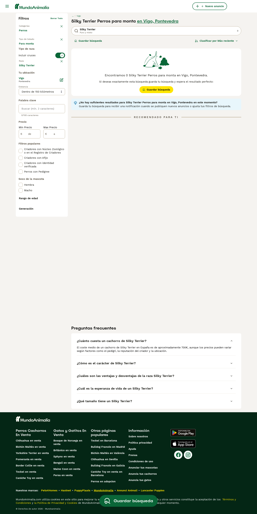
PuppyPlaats (82, 490)
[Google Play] (183, 433)
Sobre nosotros (138, 436)
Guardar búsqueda (88, 40)
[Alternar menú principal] (7, 6)
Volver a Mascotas (28, 25)
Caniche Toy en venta (29, 478)
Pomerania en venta (28, 459)
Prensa (132, 455)
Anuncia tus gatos (139, 480)
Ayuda (132, 448)
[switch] (42, 68)
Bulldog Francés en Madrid (108, 446)
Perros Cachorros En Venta (31, 433)
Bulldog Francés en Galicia (108, 465)
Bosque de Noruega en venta (67, 442)
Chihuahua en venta (28, 440)
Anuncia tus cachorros (142, 473)
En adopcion (48, 47)
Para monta (29, 55)
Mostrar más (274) (33, 147)
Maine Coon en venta (66, 469)
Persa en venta (63, 475)
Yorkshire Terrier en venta (32, 453)
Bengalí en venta (64, 462)
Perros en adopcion (103, 481)
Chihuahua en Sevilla (104, 459)
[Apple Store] (183, 444)
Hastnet (66, 490)
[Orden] (216, 40)
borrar (59, 75)
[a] (54, 216)
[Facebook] (178, 455)
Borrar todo (56, 18)
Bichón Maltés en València (108, 453)
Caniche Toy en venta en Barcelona (106, 473)
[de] (29, 216)
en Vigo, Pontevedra (157, 21)
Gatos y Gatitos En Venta (69, 433)
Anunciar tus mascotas (143, 467)
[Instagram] (188, 455)
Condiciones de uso (140, 461)
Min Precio (25, 209)
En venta (27, 47)
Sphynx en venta (64, 456)
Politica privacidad (140, 442)
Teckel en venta (26, 471)
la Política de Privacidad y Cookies (55, 502)
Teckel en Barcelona (104, 440)
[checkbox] (21, 92)
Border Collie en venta (30, 465)
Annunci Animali (127, 490)
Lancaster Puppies (152, 490)
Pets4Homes (49, 490)
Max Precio (50, 209)
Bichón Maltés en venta (31, 446)
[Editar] (61, 162)
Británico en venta (65, 450)
